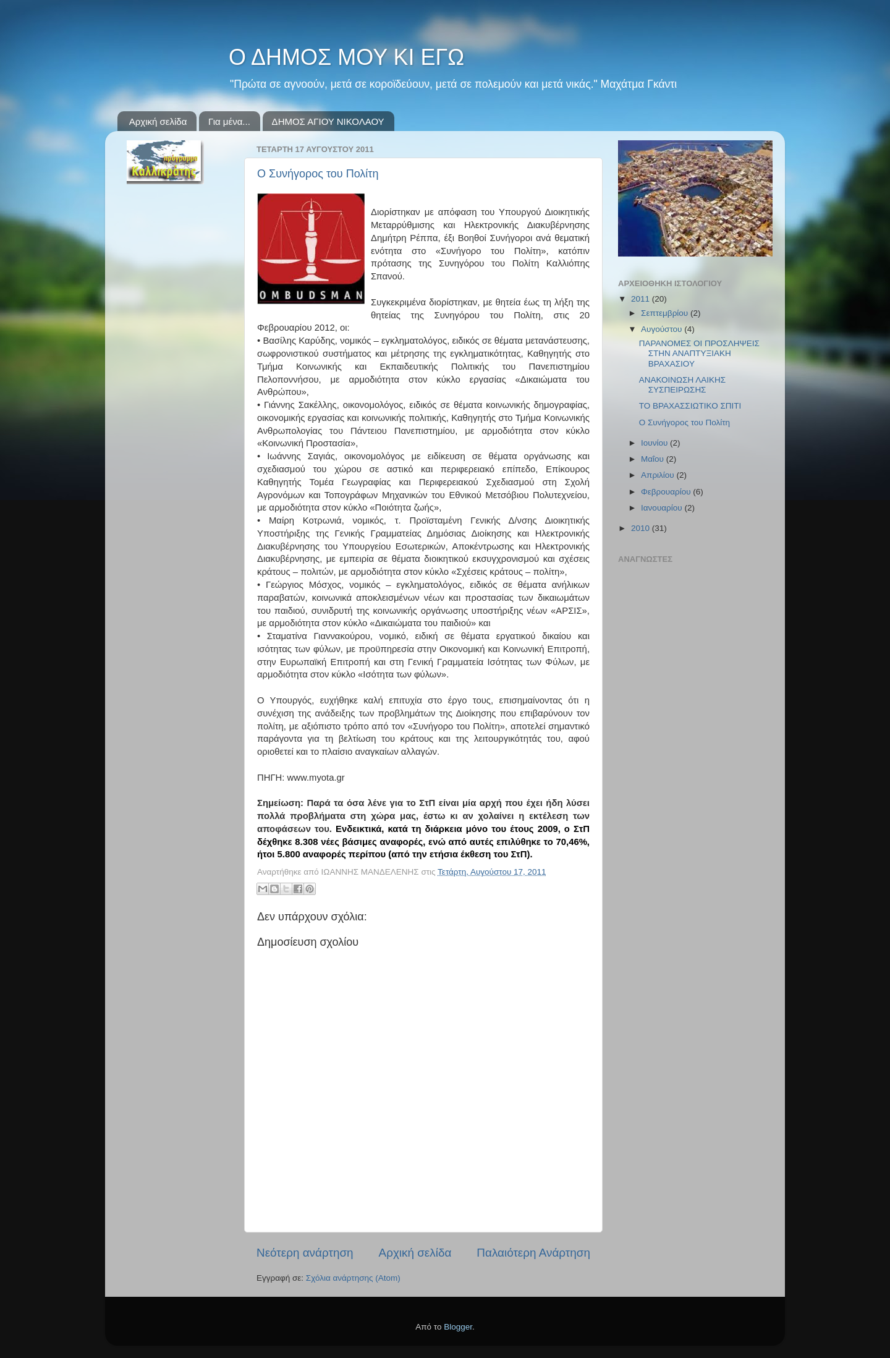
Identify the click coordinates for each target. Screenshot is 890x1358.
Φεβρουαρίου (667, 491)
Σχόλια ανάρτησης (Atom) (353, 1278)
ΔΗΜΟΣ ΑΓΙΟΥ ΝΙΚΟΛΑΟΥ (328, 121)
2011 (641, 298)
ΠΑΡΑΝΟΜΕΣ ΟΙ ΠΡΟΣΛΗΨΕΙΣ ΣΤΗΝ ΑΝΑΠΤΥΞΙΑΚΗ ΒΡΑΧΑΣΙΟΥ (699, 353)
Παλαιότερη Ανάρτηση (533, 1252)
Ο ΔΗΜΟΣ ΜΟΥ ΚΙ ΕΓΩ (346, 57)
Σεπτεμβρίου (665, 313)
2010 (641, 528)
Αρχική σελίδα (158, 121)
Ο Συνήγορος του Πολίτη (317, 174)
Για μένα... (229, 121)
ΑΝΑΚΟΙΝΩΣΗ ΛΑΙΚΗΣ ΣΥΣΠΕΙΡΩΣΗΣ (682, 384)
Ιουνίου (655, 443)
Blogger (458, 1326)
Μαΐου (653, 459)
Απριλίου (658, 475)
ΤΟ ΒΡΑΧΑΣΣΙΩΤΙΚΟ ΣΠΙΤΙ (690, 405)
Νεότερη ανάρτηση (305, 1252)
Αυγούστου (662, 329)
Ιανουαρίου (662, 507)
